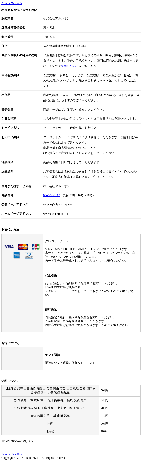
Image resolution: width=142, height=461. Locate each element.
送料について (70, 65)
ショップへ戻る (11, 3)
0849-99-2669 (51, 195)
